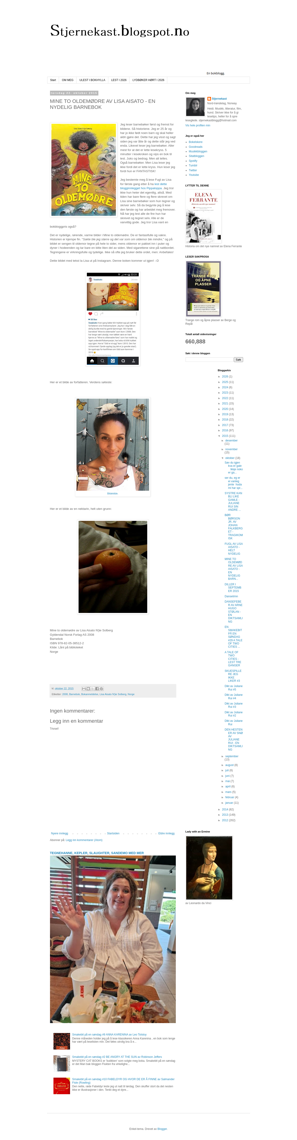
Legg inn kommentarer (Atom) (84, 840)
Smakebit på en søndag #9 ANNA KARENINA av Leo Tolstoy (109, 1034)
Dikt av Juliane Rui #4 (234, 696)
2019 (225, 414)
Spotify (193, 160)
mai (228, 781)
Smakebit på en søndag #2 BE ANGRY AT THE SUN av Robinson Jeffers (117, 1057)
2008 (65, 694)
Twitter (193, 170)
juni (227, 775)
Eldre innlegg (166, 833)
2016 (225, 430)
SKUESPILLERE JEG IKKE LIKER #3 (233, 675)
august (229, 765)
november (231, 449)
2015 (225, 436)
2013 (225, 814)
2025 (225, 382)
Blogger (162, 1129)
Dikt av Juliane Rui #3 (234, 705)
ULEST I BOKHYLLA (92, 80)
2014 (225, 809)
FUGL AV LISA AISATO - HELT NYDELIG (234, 548)
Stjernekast (219, 98)
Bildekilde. (112, 493)
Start (53, 80)
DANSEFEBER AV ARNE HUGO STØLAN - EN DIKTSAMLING (234, 611)
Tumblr (193, 165)
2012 (225, 820)
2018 (225, 419)
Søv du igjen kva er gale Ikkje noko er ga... (234, 467)
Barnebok (74, 694)
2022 (225, 398)
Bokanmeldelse (89, 694)
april (228, 786)
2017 (225, 425)
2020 (225, 409)
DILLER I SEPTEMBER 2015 (233, 588)
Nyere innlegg (59, 833)
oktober (230, 458)
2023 (225, 392)
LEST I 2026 (119, 80)
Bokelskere (196, 142)
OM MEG (68, 80)
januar (229, 802)
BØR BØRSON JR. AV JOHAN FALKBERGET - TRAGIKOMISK (234, 526)
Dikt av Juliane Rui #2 (234, 714)
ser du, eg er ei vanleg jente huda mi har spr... (234, 482)
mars (228, 792)
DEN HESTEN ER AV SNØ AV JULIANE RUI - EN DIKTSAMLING (234, 739)
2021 (225, 403)
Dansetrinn (231, 596)
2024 (225, 387)
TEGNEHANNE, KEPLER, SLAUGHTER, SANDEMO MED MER (97, 853)
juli (227, 770)
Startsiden (113, 833)
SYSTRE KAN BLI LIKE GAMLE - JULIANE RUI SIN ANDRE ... (233, 501)
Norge (131, 694)
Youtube (194, 175)
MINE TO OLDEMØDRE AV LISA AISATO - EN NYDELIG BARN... (234, 568)
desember (231, 440)
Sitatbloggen (196, 156)
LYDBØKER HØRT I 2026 (148, 80)
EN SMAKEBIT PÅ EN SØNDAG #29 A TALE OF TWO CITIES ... (233, 636)
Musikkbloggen (198, 151)
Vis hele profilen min (197, 125)
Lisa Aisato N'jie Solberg (113, 694)
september (231, 756)
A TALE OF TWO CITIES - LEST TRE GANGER (233, 659)
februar (230, 797)
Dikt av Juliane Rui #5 (234, 688)
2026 (225, 376)
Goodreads (196, 146)
